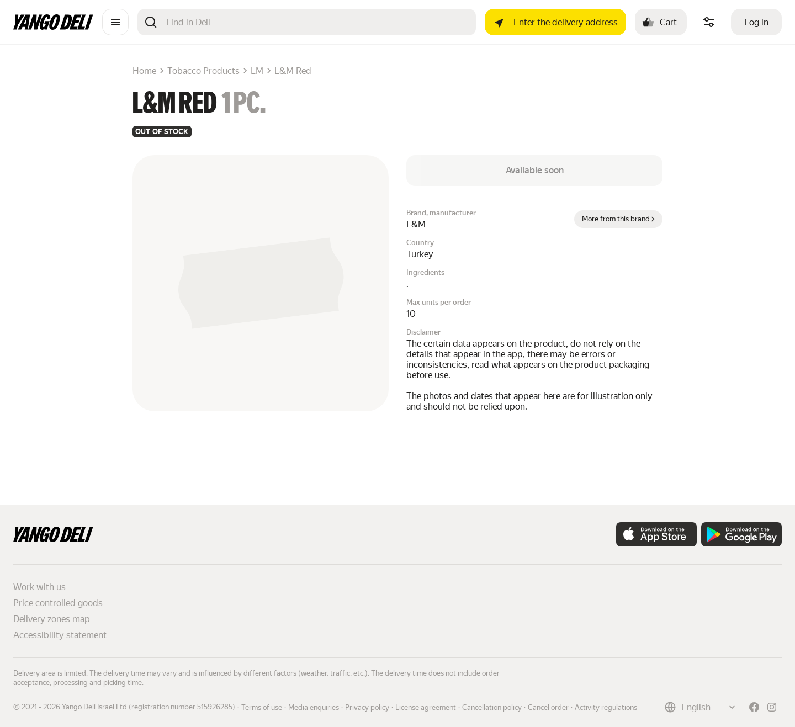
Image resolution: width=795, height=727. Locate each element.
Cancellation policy (492, 707)
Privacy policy (367, 707)
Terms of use (261, 707)
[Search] (316, 22)
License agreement (425, 707)
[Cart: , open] (661, 22)
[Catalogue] (115, 22)
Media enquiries (313, 707)
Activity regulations (606, 707)
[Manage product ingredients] (709, 22)
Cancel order (548, 707)
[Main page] (53, 27)
